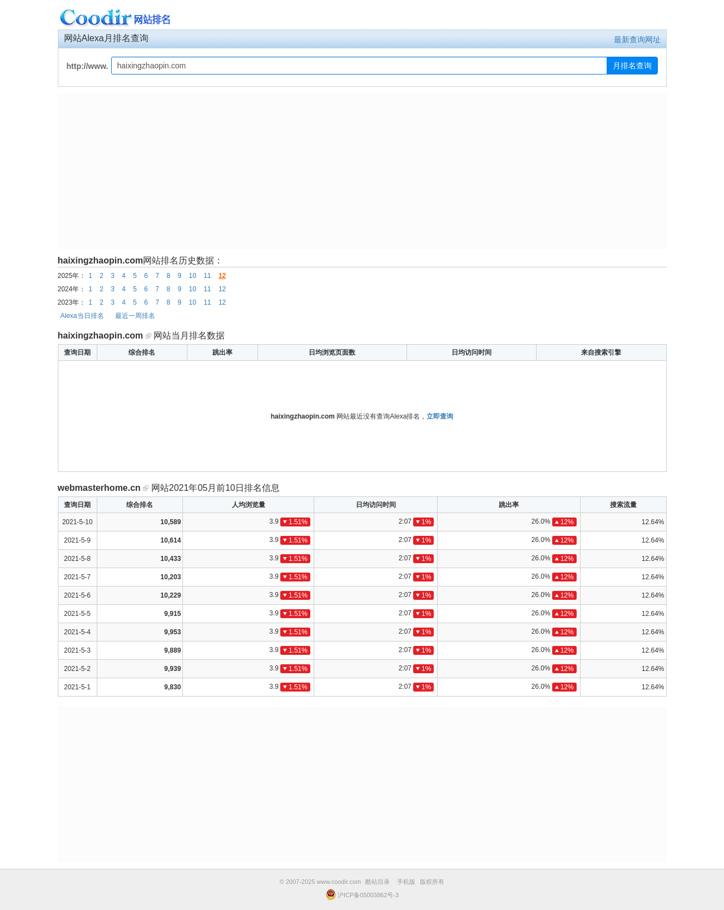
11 (207, 276)
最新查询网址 (637, 39)
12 (222, 276)
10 (192, 276)
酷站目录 (377, 881)
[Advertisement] (362, 171)
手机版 (406, 881)
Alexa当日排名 (82, 316)
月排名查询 (632, 65)
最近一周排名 (135, 316)
